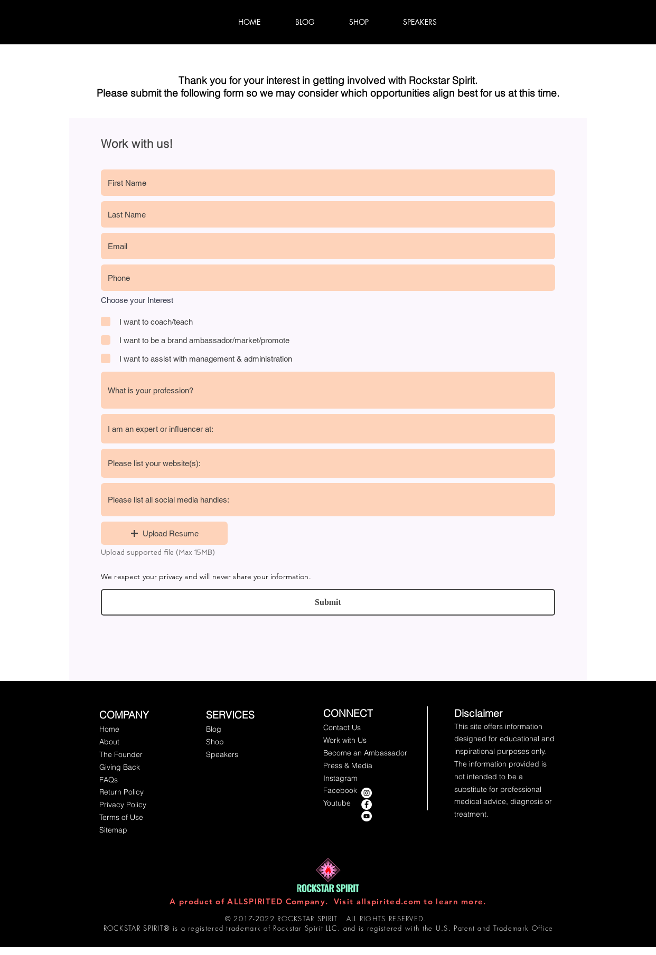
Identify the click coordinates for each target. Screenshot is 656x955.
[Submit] (328, 602)
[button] (164, 533)
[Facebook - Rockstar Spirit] (366, 804)
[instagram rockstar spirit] (366, 793)
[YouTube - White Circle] (366, 816)
